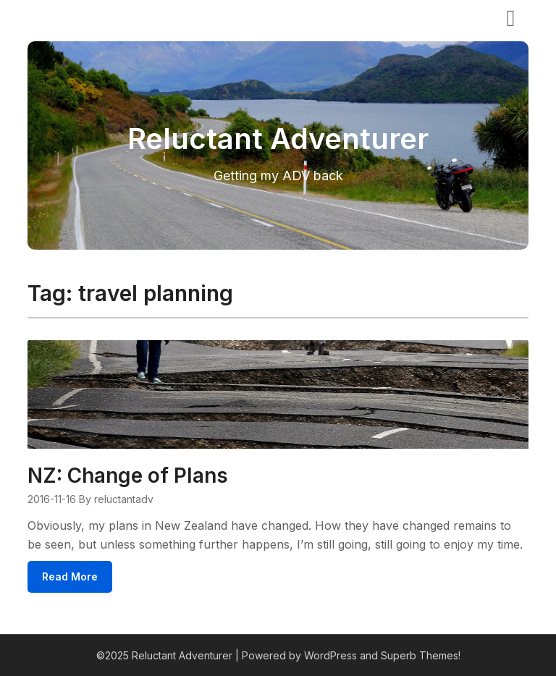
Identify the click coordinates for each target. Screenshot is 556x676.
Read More (70, 576)
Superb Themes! (420, 655)
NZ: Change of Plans (128, 475)
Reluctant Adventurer (109, 16)
